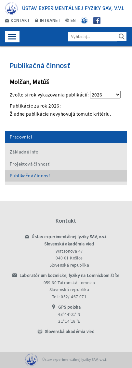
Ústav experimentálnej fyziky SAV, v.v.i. (73, 8)
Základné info (24, 152)
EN (70, 20)
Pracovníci (21, 137)
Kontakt (17, 20)
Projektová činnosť (29, 164)
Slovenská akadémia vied (70, 331)
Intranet (48, 20)
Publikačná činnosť (30, 176)
